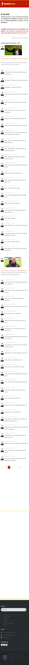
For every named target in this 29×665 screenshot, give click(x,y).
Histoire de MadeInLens (8, 623)
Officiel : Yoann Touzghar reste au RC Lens (12, 398)
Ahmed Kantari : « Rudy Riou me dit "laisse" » (13, 87)
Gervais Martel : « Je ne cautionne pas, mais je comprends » (15, 125)
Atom (9, 616)
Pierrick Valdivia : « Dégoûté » (10, 218)
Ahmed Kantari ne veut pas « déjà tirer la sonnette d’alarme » (16, 443)
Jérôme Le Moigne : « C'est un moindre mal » (12, 313)
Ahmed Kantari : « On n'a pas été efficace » (12, 412)
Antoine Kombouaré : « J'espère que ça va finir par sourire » (15, 306)
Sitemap (5, 618)
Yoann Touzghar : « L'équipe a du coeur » (12, 241)
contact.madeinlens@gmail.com (9, 632)
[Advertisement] (14, 488)
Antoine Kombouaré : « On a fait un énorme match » (14, 366)
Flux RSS (5, 616)
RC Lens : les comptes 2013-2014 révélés (12, 188)
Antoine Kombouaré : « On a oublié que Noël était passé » (15, 405)
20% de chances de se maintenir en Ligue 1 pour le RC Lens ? (16, 353)
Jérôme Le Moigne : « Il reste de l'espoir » (12, 203)
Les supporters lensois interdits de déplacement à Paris (15, 118)
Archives (5, 619)
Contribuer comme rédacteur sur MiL (10, 635)
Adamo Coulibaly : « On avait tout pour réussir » (13, 360)
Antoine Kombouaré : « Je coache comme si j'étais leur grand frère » (14, 270)
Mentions (5, 625)
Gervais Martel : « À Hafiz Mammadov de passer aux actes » (16, 80)
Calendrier (5, 621)
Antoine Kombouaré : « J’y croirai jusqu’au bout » (13, 173)
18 (18, 467)
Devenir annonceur (7, 637)
